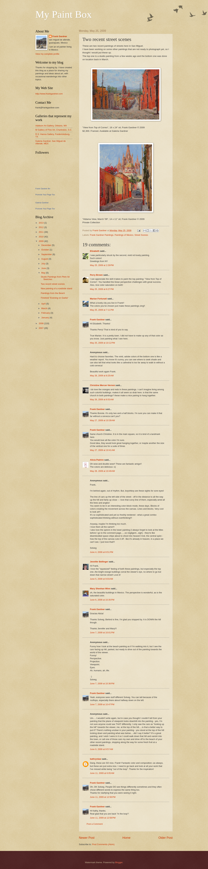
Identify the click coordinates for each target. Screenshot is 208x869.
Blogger (118, 862)
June (44, 268)
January (45, 317)
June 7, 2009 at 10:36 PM (102, 683)
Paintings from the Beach (53, 293)
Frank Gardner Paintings (101, 235)
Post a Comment (95, 824)
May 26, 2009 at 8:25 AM (102, 375)
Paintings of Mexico (124, 235)
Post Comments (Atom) (103, 844)
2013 (41, 223)
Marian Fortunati (98, 298)
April (43, 303)
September (47, 254)
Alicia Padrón (97, 460)
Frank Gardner (97, 319)
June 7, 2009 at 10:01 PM (102, 632)
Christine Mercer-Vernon (102, 385)
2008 (41, 323)
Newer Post (87, 837)
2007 (41, 328)
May (43, 272)
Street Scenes (141, 235)
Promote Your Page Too (45, 195)
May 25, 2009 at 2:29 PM (102, 265)
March (44, 308)
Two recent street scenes (53, 284)
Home (126, 837)
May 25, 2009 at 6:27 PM (102, 289)
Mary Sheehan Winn (100, 588)
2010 (41, 236)
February (46, 313)
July (43, 263)
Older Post (165, 837)
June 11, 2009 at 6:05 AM (102, 773)
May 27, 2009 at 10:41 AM (102, 450)
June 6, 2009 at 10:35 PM (102, 600)
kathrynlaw (95, 759)
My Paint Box (63, 14)
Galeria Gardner (42, 203)
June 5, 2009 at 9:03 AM (101, 579)
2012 (41, 227)
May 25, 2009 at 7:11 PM (102, 310)
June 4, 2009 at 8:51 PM (101, 552)
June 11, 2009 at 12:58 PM (103, 818)
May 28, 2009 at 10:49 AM (102, 471)
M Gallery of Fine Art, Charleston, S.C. (53, 130)
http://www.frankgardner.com (49, 93)
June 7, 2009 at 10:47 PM (102, 704)
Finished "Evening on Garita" (54, 298)
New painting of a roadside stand (56, 288)
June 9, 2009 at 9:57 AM (101, 749)
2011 (41, 232)
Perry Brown (96, 275)
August (45, 259)
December (46, 245)
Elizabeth (95, 251)
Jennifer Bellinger (99, 561)
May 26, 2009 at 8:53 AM (102, 399)
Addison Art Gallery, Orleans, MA (51, 125)
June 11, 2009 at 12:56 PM (103, 797)
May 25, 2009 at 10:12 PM (102, 343)
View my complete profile (47, 54)
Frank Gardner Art (42, 189)
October (45, 249)
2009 (41, 241)
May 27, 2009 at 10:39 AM (102, 420)
